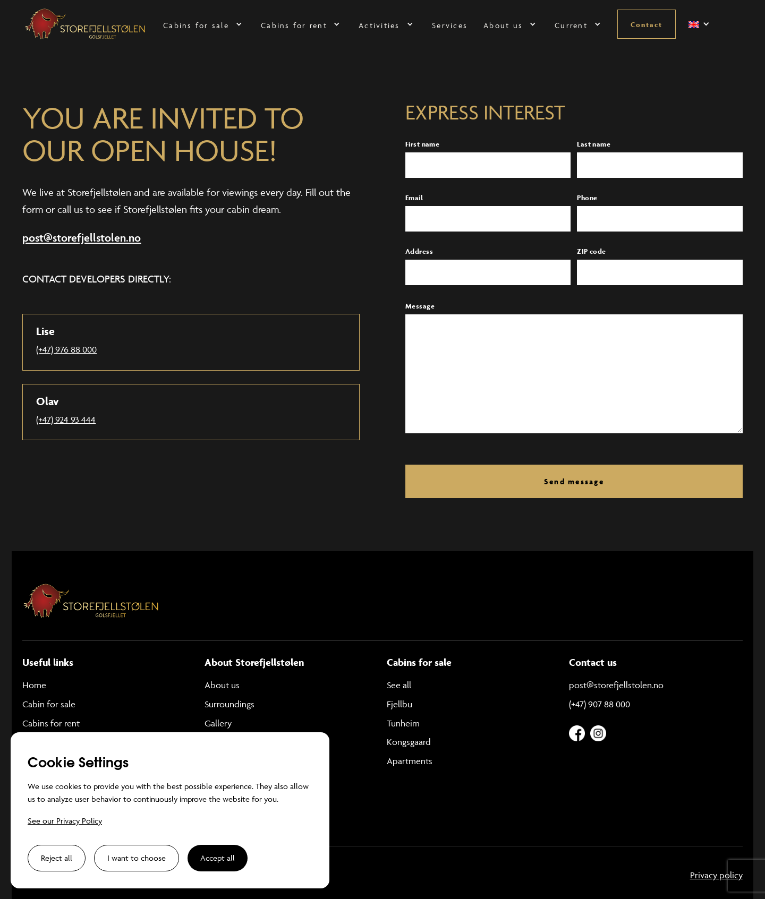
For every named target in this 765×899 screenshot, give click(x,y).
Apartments (409, 761)
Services (450, 25)
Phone (587, 197)
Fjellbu (399, 704)
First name (422, 144)
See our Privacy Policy (65, 821)
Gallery (218, 723)
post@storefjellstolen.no (616, 685)
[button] (204, 24)
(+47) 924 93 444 (66, 419)
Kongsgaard (409, 742)
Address (419, 251)
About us (222, 685)
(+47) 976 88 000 (66, 349)
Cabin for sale (48, 704)
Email (414, 197)
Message (420, 306)
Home (34, 685)
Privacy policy (716, 875)
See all (399, 685)
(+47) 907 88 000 (599, 704)
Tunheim (403, 723)
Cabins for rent (51, 723)
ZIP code (591, 251)
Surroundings (229, 704)
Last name (593, 144)
